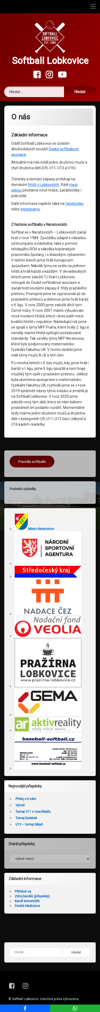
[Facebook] (25, 1008)
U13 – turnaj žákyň (29, 824)
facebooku (74, 203)
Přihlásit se (23, 891)
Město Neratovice (34, 529)
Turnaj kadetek (26, 818)
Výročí (20, 805)
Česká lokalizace (27, 906)
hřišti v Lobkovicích (43, 185)
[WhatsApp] (75, 1008)
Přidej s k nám (25, 799)
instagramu (30, 209)
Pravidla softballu (32, 461)
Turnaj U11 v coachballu (33, 812)
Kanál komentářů (27, 901)
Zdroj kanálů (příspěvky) (32, 896)
